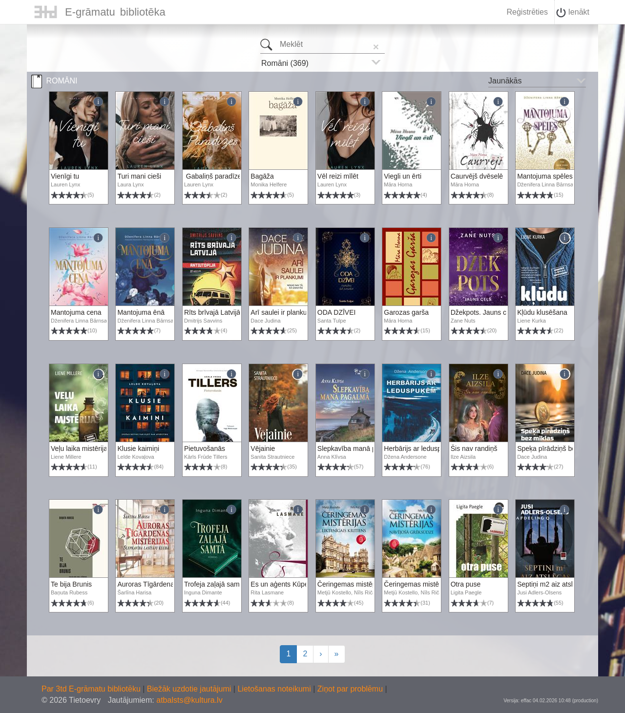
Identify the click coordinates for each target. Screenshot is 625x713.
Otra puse (465, 584)
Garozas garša (406, 312)
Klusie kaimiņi (138, 448)
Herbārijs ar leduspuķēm (421, 448)
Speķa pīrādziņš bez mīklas (559, 448)
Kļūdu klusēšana (542, 312)
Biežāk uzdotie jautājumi (190, 689)
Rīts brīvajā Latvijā (212, 312)
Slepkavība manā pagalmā (357, 448)
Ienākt (572, 13)
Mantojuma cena (76, 312)
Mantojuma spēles (545, 176)
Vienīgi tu (65, 176)
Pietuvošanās (204, 448)
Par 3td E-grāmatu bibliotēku (92, 689)
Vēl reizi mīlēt (337, 176)
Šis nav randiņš (474, 448)
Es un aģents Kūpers (282, 584)
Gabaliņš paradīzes (214, 176)
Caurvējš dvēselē (477, 176)
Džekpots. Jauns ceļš (483, 312)
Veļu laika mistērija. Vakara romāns (104, 448)
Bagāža (261, 176)
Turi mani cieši (139, 176)
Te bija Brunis (71, 584)
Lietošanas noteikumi (275, 689)
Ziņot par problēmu (350, 689)
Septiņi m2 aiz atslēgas (552, 584)
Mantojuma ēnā (141, 312)
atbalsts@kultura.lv (189, 700)
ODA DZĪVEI (336, 312)
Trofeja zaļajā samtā (215, 584)
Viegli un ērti (402, 176)
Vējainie (262, 448)
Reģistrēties (526, 12)
